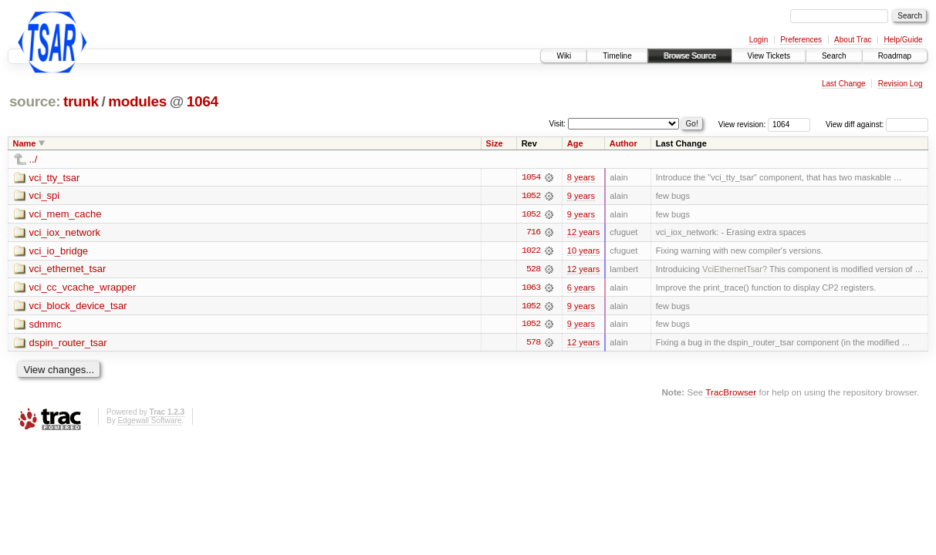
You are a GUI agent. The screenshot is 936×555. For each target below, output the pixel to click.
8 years (581, 177)
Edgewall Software (149, 422)
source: (34, 101)
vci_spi (44, 196)
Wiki (563, 56)
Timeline (617, 56)
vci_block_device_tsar (78, 307)
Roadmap (894, 56)
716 (533, 233)
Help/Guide (903, 39)
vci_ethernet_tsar (67, 270)
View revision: (742, 124)
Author (623, 143)
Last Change (844, 83)
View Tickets (769, 56)
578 (533, 344)
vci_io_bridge (59, 251)
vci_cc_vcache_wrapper (83, 288)
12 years (583, 232)
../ (33, 159)
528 (533, 270)
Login (758, 39)
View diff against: (877, 124)
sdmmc (45, 325)
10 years (583, 251)
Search (834, 56)
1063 (531, 288)
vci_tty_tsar (54, 177)
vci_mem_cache (65, 214)
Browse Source (690, 56)
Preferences (801, 39)
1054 (531, 177)
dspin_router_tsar (68, 344)
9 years (581, 195)
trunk (81, 101)
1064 (202, 101)
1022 (531, 251)
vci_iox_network (65, 233)
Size (494, 143)
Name (24, 143)
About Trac (852, 39)
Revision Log (900, 83)
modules (137, 101)
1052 (531, 196)
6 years (581, 288)
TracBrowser (730, 393)
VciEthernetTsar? (734, 269)
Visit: (557, 123)
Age (575, 143)
